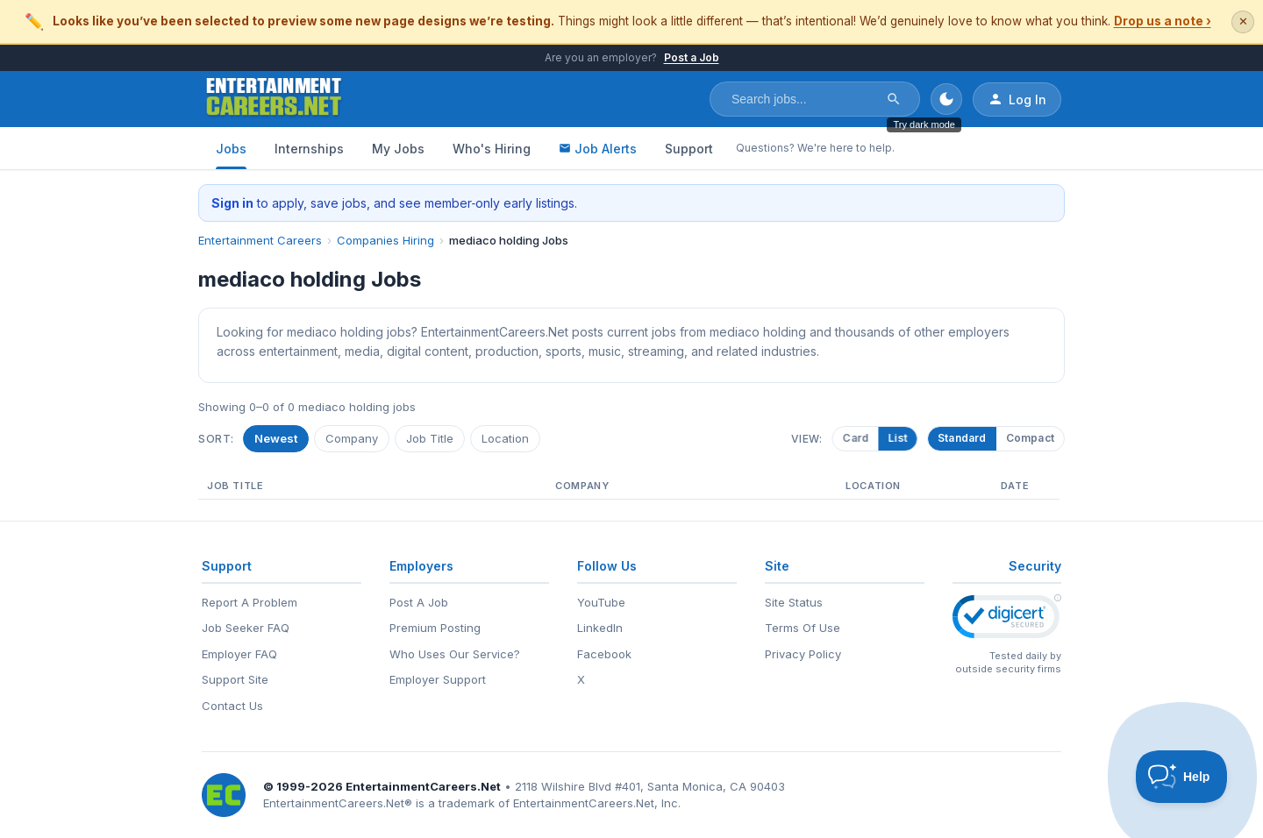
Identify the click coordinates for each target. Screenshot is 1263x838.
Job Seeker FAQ (245, 628)
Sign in (232, 202)
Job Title (429, 438)
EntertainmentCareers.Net (423, 786)
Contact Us (232, 706)
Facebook (604, 654)
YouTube (601, 602)
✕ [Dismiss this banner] (1243, 21)
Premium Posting (435, 628)
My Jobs (398, 148)
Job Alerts (598, 148)
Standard (962, 437)
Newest (275, 438)
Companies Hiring (385, 240)
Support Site (235, 679)
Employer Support (437, 679)
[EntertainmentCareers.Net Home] (274, 99)
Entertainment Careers (260, 240)
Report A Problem (249, 602)
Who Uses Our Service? (454, 654)
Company (351, 438)
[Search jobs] (803, 99)
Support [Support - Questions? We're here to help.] (689, 148)
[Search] (893, 99)
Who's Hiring (492, 148)
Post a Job (691, 57)
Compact (1030, 437)
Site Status (794, 602)
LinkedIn (600, 628)
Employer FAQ (239, 654)
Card (859, 437)
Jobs (231, 148)
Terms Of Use (802, 628)
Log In (1017, 99)
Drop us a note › (1162, 21)
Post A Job (418, 602)
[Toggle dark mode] (946, 99)
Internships (309, 148)
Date (1015, 485)
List (900, 437)
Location (505, 438)
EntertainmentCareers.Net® (337, 803)
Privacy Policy (803, 654)
